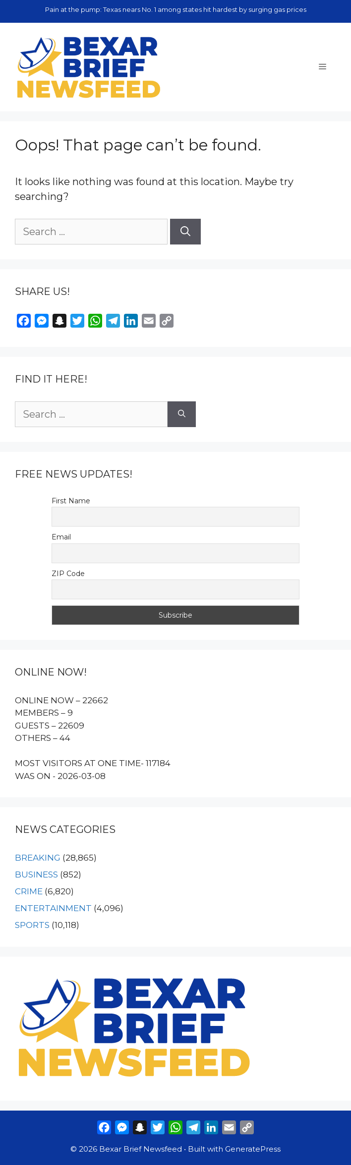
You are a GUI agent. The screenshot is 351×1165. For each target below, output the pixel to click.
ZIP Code (68, 573)
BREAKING (37, 858)
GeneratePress (253, 1149)
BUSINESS (36, 874)
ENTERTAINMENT (53, 908)
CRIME (29, 891)
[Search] (185, 231)
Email (61, 537)
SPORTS (32, 925)
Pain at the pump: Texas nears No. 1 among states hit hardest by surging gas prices (175, 9)
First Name (71, 500)
